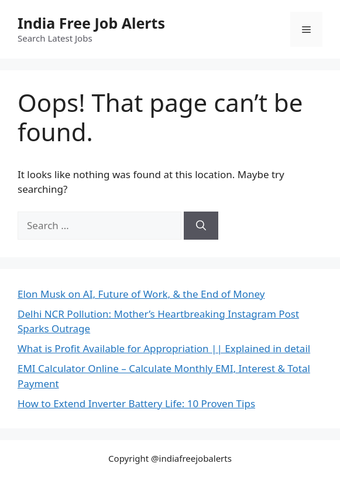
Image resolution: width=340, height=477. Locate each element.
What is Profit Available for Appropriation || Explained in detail (164, 348)
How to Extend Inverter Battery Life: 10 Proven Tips (136, 403)
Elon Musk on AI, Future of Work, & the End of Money (141, 294)
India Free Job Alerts (91, 23)
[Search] (201, 226)
